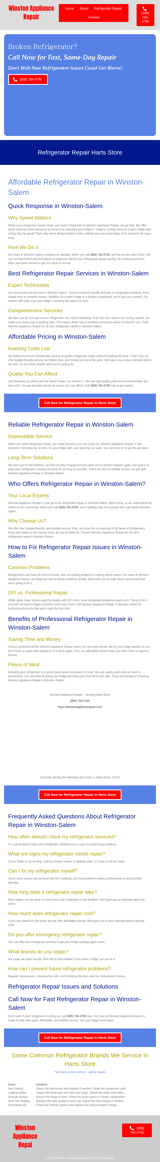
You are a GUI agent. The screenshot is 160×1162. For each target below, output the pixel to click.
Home (69, 8)
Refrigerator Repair (108, 8)
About (84, 8)
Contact (93, 17)
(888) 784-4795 (100, 254)
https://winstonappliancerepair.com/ (80, 707)
